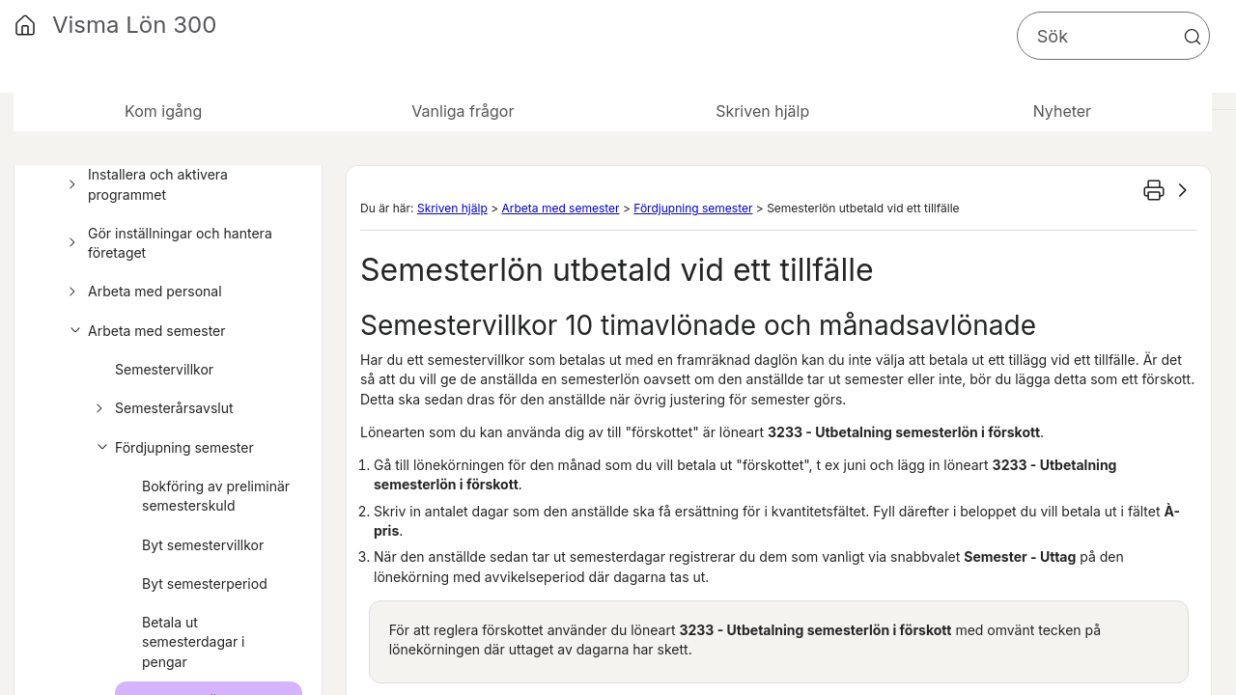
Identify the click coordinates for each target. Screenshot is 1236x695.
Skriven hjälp (452, 208)
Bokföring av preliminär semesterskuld (216, 496)
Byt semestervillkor (203, 545)
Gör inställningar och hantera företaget (167, 243)
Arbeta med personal (142, 291)
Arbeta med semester (144, 331)
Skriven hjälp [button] (762, 111)
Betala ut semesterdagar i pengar (193, 642)
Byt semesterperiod (204, 583)
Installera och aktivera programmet (145, 184)
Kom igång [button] (163, 111)
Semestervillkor (164, 369)
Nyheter (1062, 111)
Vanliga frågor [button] (462, 111)
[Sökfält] (1113, 36)
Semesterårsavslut (162, 408)
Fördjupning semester (172, 448)
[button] (1192, 36)
